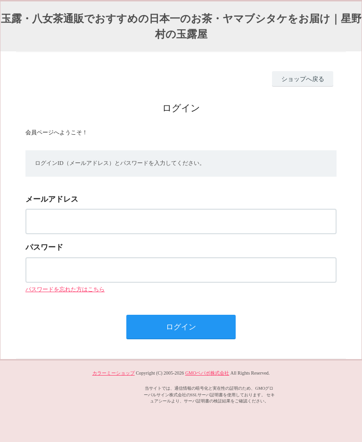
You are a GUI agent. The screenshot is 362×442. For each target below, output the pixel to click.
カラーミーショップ (113, 373)
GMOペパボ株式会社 (207, 373)
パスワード (44, 247)
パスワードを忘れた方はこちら (65, 289)
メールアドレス (51, 199)
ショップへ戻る (302, 78)
